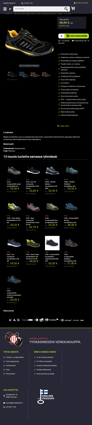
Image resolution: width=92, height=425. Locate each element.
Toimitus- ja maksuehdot (15, 357)
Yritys (8, 370)
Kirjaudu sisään (82, 3)
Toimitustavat (11, 366)
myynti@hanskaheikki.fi (14, 403)
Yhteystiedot (10, 374)
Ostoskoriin (78, 36)
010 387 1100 (28, 3)
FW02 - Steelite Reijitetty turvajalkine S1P (69, 184)
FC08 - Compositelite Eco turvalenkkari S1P (51, 220)
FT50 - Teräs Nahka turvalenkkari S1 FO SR (14, 220)
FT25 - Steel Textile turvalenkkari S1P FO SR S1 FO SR (32, 257)
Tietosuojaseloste (12, 361)
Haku (66, 9)
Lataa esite (63, 126)
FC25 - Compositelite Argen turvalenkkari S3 (14, 184)
